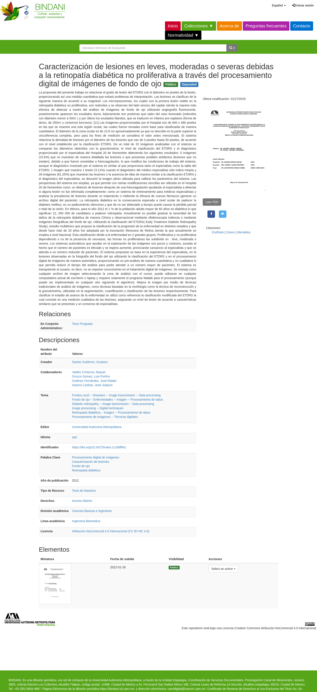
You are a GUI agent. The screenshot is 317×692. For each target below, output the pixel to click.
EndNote (218, 232)
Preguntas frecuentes (266, 26)
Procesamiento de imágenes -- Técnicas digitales (105, 417)
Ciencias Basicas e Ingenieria (92, 511)
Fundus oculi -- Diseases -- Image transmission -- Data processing (116, 395)
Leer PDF (212, 202)
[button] (279, 5)
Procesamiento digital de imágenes (95, 457)
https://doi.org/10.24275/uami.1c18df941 (99, 447)
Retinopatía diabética (86, 470)
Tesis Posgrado (82, 323)
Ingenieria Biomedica (86, 521)
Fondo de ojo (81, 466)
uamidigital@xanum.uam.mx (187, 688)
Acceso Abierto (82, 500)
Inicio (173, 26)
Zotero (230, 232)
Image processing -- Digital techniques (97, 408)
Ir (232, 48)
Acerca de (229, 26)
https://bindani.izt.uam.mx (117, 688)
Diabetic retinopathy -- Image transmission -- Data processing (113, 404)
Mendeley (244, 232)
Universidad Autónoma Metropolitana (97, 427)
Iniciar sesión (303, 5)
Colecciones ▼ (198, 26)
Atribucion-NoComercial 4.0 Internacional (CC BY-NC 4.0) (110, 531)
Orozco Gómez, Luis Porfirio (91, 376)
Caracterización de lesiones (90, 461)
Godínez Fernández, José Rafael (94, 380)
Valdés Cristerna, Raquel (88, 372)
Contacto (301, 26)
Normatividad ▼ (183, 35)
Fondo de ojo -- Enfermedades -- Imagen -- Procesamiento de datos (117, 399)
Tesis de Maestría (84, 490)
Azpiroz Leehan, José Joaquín (92, 385)
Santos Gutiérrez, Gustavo (90, 362)
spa (74, 437)
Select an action (223, 568)
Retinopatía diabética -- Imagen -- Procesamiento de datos (111, 412)
